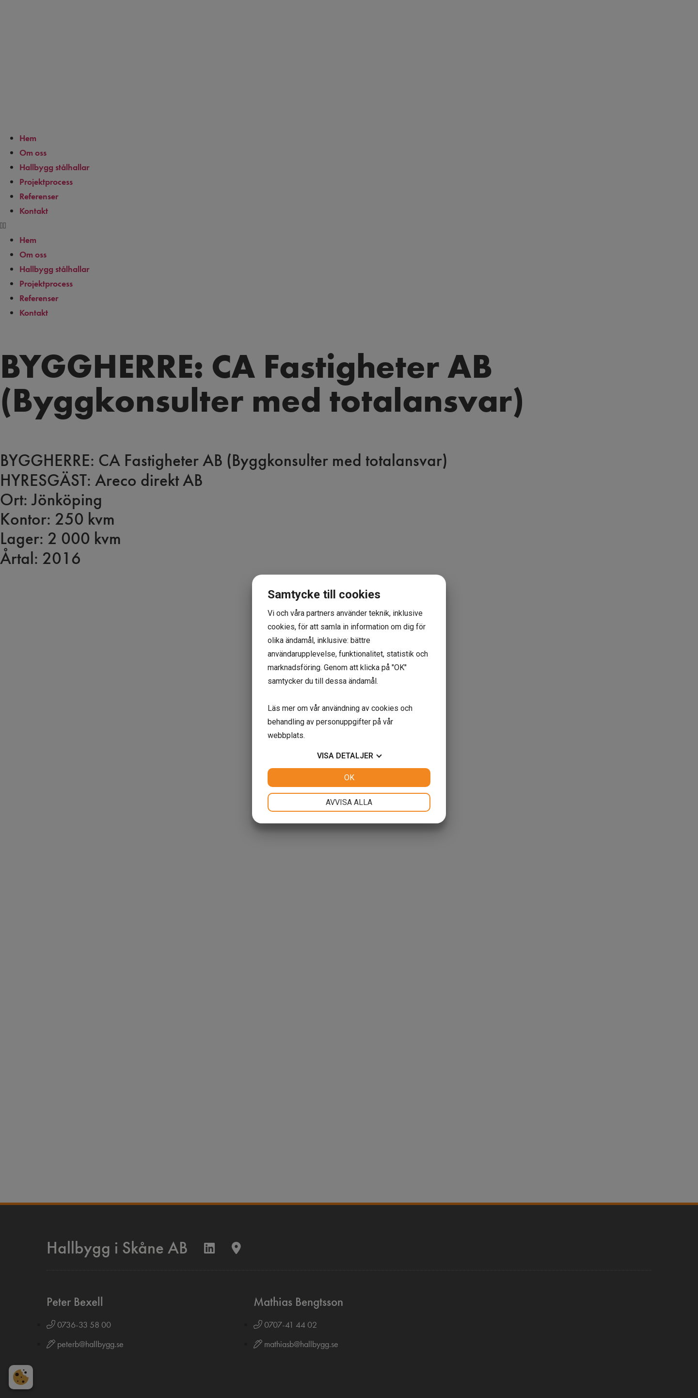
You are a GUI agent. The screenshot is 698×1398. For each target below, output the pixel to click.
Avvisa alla (349, 802)
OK (349, 777)
